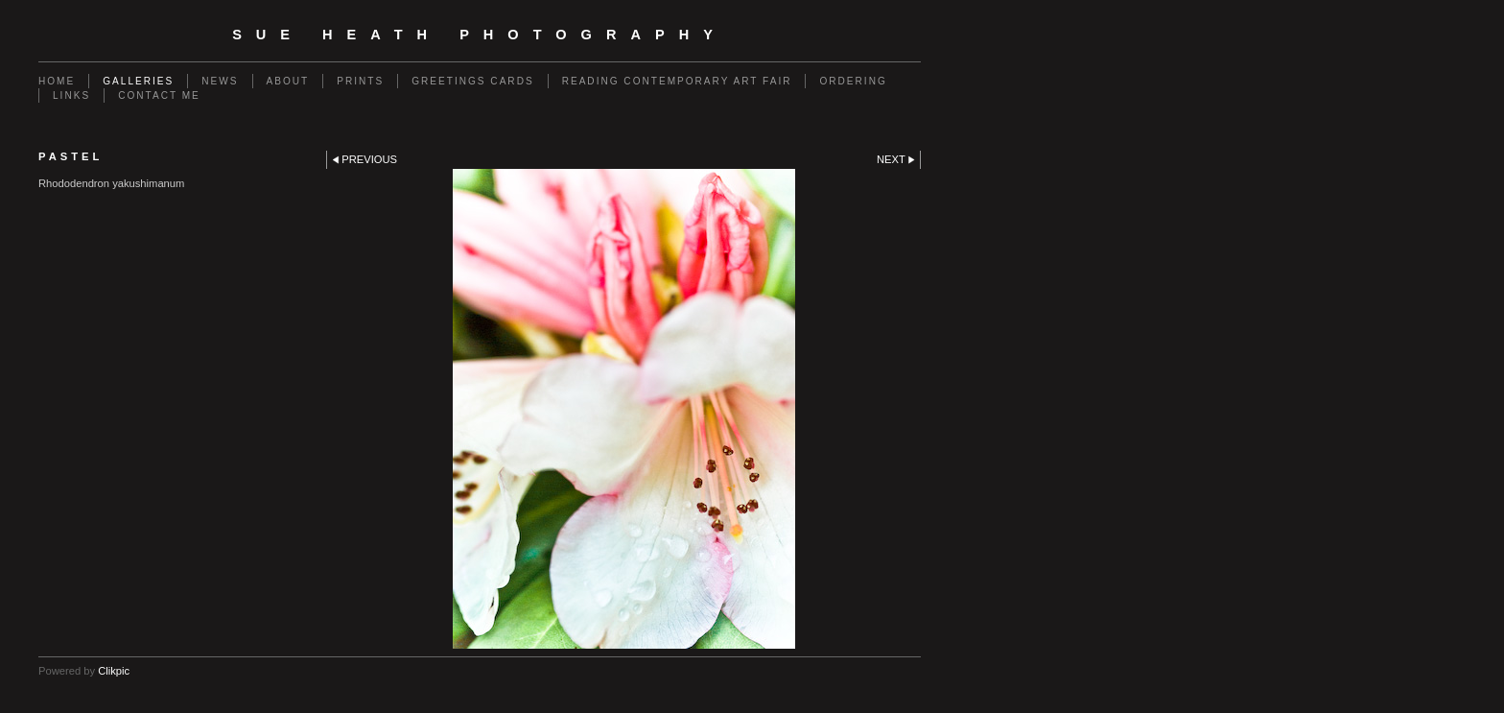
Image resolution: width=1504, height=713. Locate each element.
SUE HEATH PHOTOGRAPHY (479, 34)
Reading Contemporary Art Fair (677, 81)
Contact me (159, 95)
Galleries (138, 81)
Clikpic (113, 671)
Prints (360, 81)
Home (56, 81)
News (219, 81)
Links (71, 95)
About (288, 81)
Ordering (852, 81)
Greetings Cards (472, 81)
